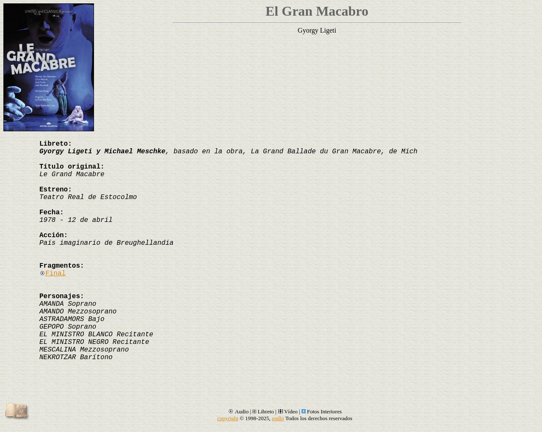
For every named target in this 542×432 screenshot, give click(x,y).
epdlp (278, 418)
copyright (227, 418)
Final (52, 273)
